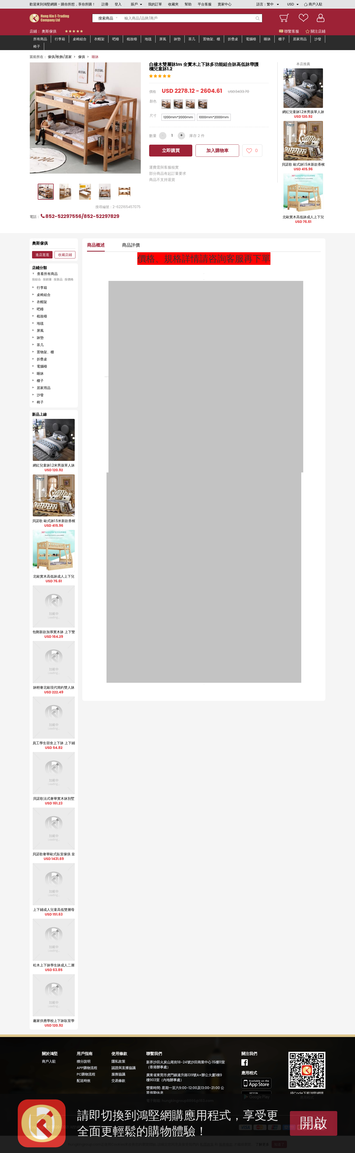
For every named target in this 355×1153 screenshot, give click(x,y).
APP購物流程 (87, 1067)
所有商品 (40, 39)
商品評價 (131, 245)
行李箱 (60, 39)
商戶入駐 (315, 4)
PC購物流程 (86, 1074)
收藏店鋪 (65, 254)
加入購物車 (217, 150)
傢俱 (81, 56)
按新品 (58, 279)
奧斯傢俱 (49, 31)
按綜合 (36, 279)
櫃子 (281, 39)
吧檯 (115, 39)
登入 (118, 4)
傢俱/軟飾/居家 (60, 56)
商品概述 (96, 245)
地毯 (148, 39)
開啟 (313, 1123)
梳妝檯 (132, 39)
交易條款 (118, 1080)
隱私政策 (118, 1061)
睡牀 (267, 39)
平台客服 (205, 4)
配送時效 (83, 1080)
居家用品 (300, 39)
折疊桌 (233, 39)
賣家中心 (224, 4)
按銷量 (47, 279)
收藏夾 (173, 4)
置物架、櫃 (211, 39)
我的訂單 (155, 4)
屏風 (162, 39)
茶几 (191, 39)
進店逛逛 (42, 254)
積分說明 (83, 1061)
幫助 (188, 4)
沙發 (317, 39)
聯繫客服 (289, 31)
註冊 (105, 4)
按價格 (69, 279)
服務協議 (118, 1074)
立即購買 (171, 150)
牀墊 (177, 39)
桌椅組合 (80, 39)
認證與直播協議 (123, 1067)
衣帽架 (99, 39)
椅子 (36, 46)
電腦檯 (251, 39)
